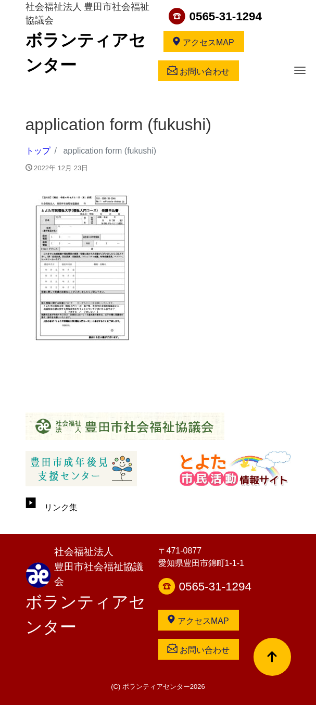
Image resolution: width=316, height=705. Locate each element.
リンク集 (52, 507)
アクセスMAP (203, 41)
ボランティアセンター (86, 614)
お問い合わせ (198, 71)
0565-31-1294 (225, 16)
